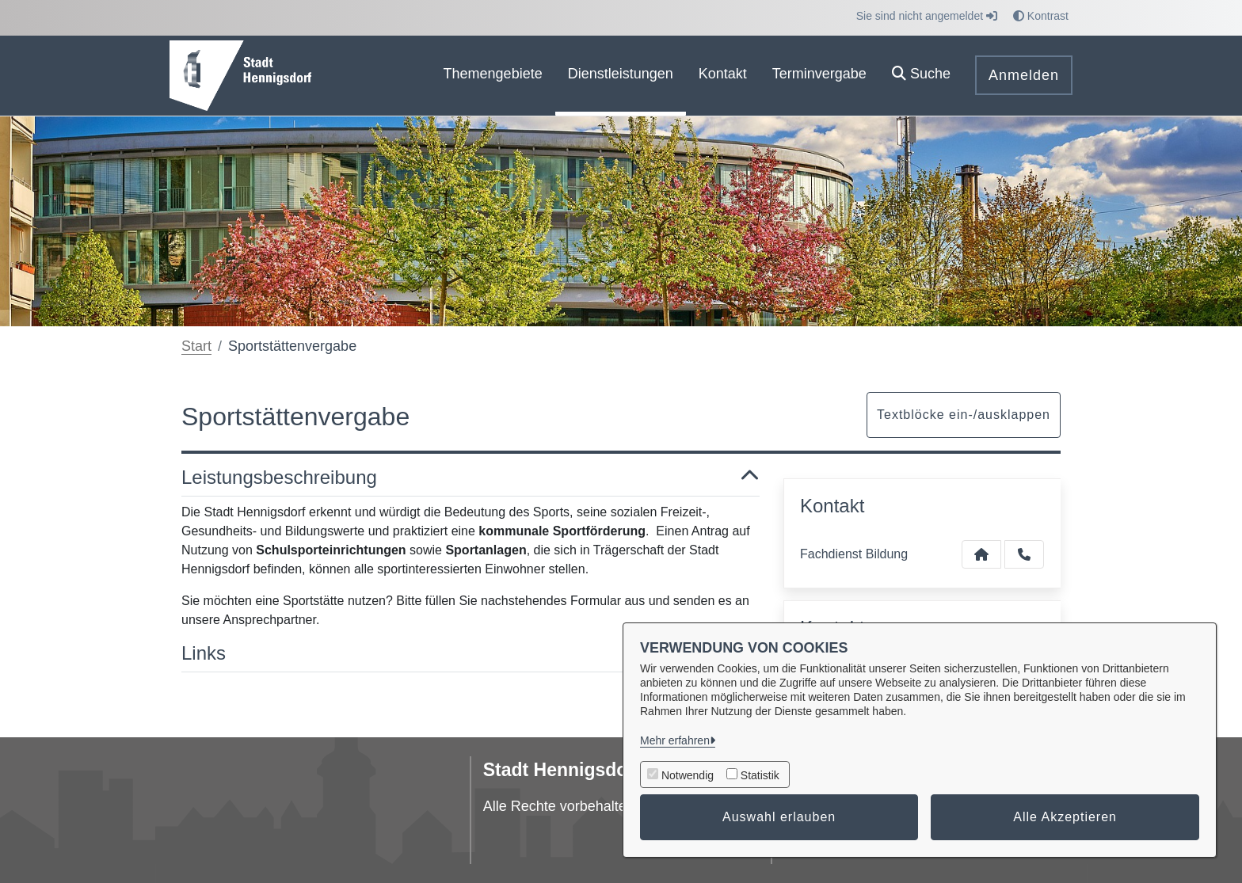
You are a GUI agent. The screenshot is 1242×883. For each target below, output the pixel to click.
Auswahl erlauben (779, 817)
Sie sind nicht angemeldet (926, 16)
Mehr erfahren (675, 740)
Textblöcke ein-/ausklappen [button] (963, 414)
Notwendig (687, 775)
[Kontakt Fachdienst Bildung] (981, 554)
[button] (921, 76)
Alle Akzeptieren (1065, 817)
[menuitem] (493, 76)
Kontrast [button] (1041, 16)
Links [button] (470, 653)
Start (196, 346)
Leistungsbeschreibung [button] (470, 477)
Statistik (760, 775)
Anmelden (1024, 75)
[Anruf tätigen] (1024, 554)
